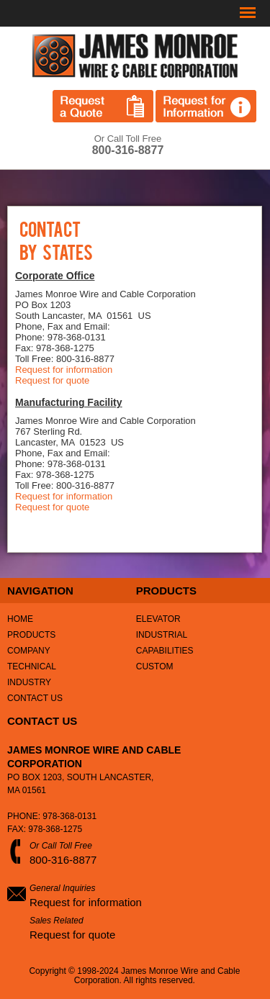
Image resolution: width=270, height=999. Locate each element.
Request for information (63, 369)
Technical (31, 666)
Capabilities (165, 651)
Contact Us (35, 698)
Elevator (158, 619)
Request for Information (206, 106)
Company (28, 651)
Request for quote (52, 380)
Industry (29, 682)
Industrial (161, 635)
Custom (155, 666)
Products (31, 635)
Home (20, 619)
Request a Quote (103, 106)
